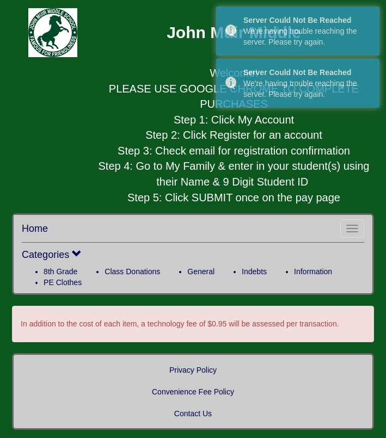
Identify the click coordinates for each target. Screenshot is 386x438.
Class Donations (132, 271)
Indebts (254, 271)
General (201, 271)
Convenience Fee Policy (193, 391)
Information (313, 271)
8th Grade (60, 271)
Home (35, 228)
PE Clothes (63, 282)
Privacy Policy (193, 370)
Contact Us (193, 413)
